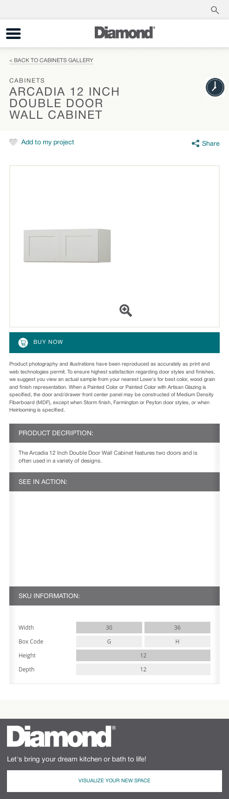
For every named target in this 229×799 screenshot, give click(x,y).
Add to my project (47, 143)
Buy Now (40, 342)
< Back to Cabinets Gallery (51, 60)
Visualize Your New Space (114, 781)
